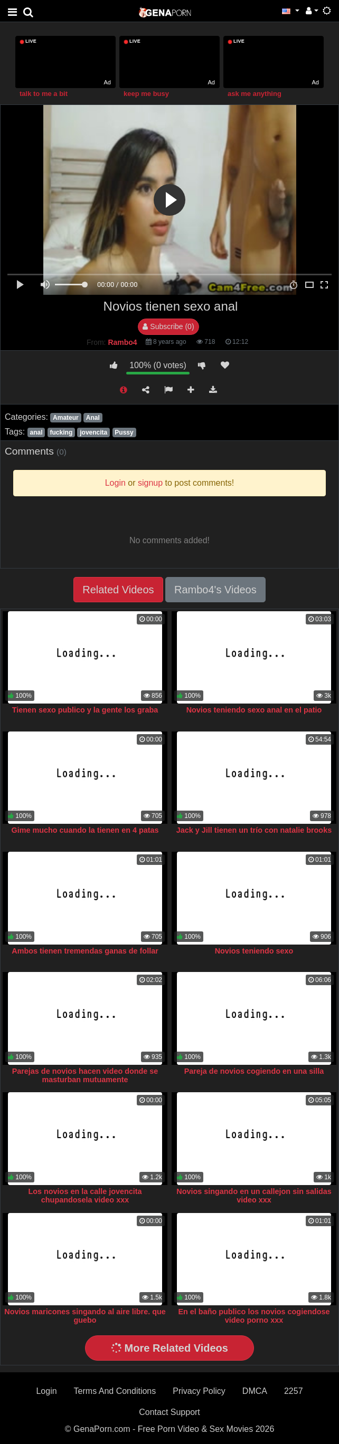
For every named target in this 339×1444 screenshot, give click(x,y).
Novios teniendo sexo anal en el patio (254, 710)
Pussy (124, 432)
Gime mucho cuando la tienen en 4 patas (84, 830)
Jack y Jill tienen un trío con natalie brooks (254, 830)
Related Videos (118, 589)
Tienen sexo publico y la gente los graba (85, 710)
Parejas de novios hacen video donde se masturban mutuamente (85, 1075)
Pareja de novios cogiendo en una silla (254, 1071)
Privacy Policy (199, 1391)
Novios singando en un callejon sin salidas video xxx (253, 1195)
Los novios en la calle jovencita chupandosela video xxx (85, 1195)
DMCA (254, 1391)
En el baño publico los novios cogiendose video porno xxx (253, 1315)
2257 (293, 1391)
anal (36, 432)
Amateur (66, 417)
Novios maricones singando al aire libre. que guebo (85, 1315)
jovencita (93, 432)
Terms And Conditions (115, 1391)
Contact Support (169, 1412)
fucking (61, 432)
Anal (93, 417)
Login (46, 1391)
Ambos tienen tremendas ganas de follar (85, 951)
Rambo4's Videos (215, 589)
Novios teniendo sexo (254, 951)
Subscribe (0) (168, 326)
